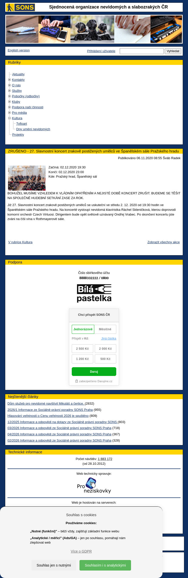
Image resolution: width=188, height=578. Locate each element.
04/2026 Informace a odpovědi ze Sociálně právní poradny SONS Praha (60, 434)
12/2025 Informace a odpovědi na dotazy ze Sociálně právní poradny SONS (63, 422)
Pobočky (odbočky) (26, 96)
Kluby (16, 102)
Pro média (19, 113)
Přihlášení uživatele (101, 51)
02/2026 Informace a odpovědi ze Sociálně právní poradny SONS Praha (60, 440)
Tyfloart (21, 123)
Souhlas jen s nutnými (54, 565)
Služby (17, 91)
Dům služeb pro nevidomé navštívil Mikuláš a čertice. (46, 403)
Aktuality (18, 74)
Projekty (18, 134)
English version (19, 50)
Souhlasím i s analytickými (105, 565)
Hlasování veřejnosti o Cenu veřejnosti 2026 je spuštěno (48, 416)
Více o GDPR (81, 551)
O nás (16, 85)
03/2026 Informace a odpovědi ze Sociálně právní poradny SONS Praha (60, 428)
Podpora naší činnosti (27, 107)
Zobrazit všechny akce (164, 242)
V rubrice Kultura (20, 242)
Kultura (17, 118)
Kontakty (18, 80)
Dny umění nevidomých (33, 129)
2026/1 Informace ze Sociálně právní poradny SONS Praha (50, 410)
